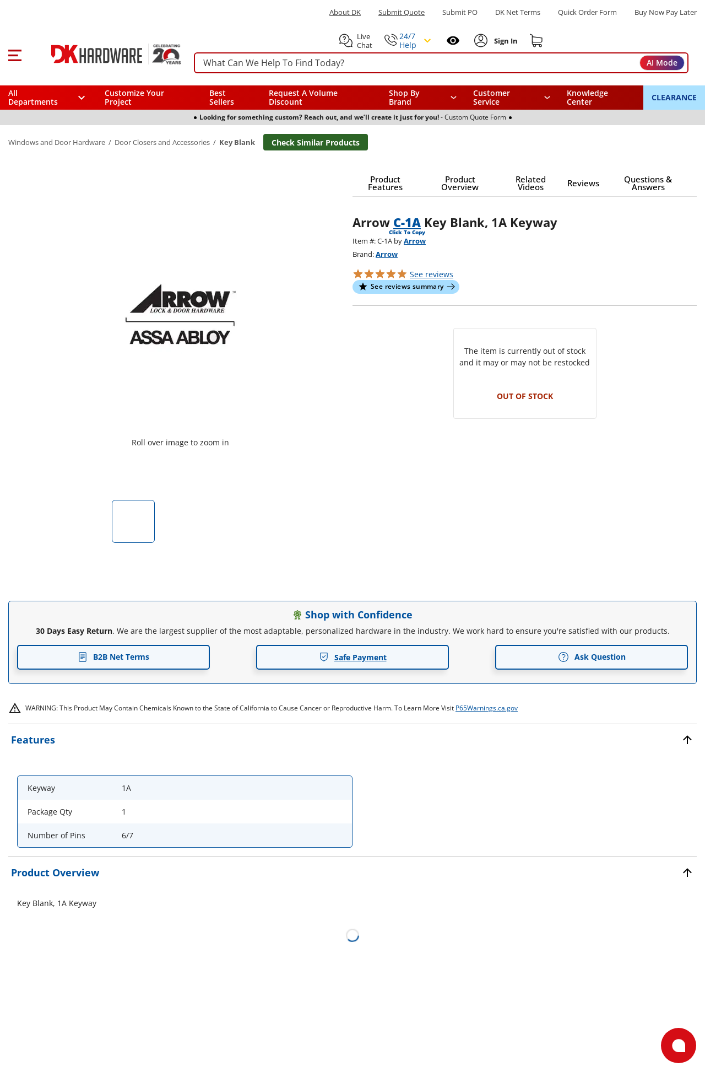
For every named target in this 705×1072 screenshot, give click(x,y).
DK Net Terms (517, 12)
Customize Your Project (134, 97)
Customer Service (491, 97)
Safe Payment (353, 657)
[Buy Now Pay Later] (665, 12)
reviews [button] (431, 274)
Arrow (415, 241)
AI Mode (662, 62)
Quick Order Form (587, 12)
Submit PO (460, 12)
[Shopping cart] (536, 40)
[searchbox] (441, 63)
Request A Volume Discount (303, 97)
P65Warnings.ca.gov (486, 708)
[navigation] (512, 97)
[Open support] (678, 1045)
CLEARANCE (674, 97)
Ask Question (592, 656)
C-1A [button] (407, 222)
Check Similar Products (316, 142)
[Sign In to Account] (505, 40)
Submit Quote (401, 12)
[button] (14, 54)
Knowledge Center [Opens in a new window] (587, 97)
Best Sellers (221, 97)
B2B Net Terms (113, 656)
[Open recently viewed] (453, 40)
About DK (345, 12)
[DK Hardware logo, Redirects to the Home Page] (103, 54)
